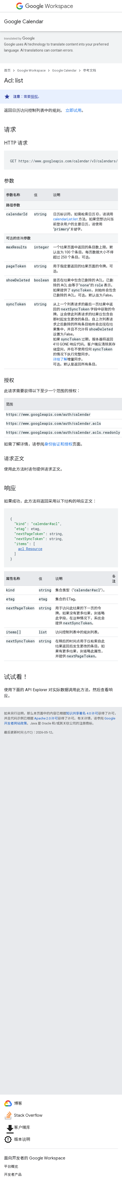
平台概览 (11, 1166)
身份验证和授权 (58, 444)
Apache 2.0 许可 (46, 718)
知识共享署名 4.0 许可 (82, 713)
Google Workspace (31, 70)
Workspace (49, 6)
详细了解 (60, 359)
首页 (7, 70)
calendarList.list (65, 219)
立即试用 (73, 110)
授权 (34, 97)
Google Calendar (24, 22)
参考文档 (89, 70)
